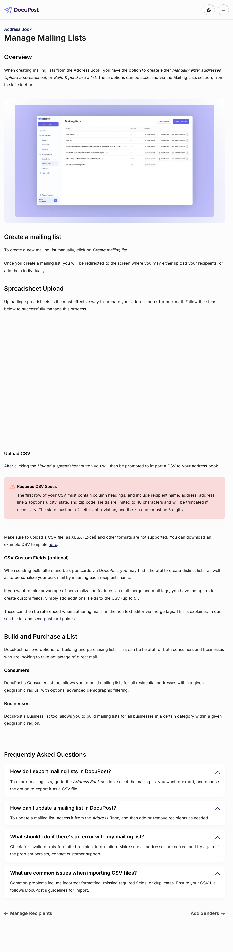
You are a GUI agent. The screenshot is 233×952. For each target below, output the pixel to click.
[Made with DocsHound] (209, 9)
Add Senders (208, 913)
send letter (14, 618)
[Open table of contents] (223, 9)
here (53, 544)
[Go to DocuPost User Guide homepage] (21, 9)
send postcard (47, 618)
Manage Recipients (28, 913)
